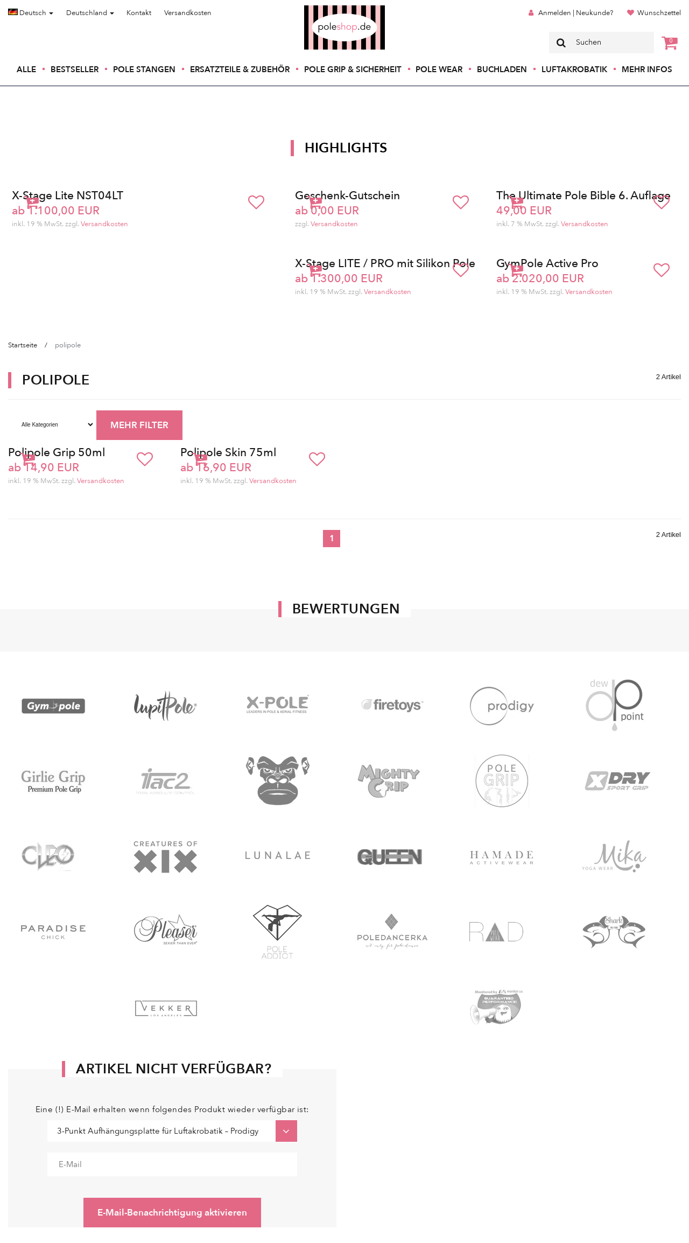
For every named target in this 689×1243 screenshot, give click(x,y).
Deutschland (90, 13)
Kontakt (138, 13)
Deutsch (30, 13)
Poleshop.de (319, 9)
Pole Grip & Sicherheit (353, 69)
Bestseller (75, 69)
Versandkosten (188, 13)
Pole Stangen (144, 69)
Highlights (346, 148)
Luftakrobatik (574, 69)
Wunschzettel (659, 13)
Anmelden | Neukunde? (575, 13)
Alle (26, 69)
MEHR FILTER (139, 425)
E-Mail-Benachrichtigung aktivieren (172, 1212)
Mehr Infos (647, 69)
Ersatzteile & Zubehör (240, 69)
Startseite (22, 345)
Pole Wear (439, 69)
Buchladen (502, 69)
